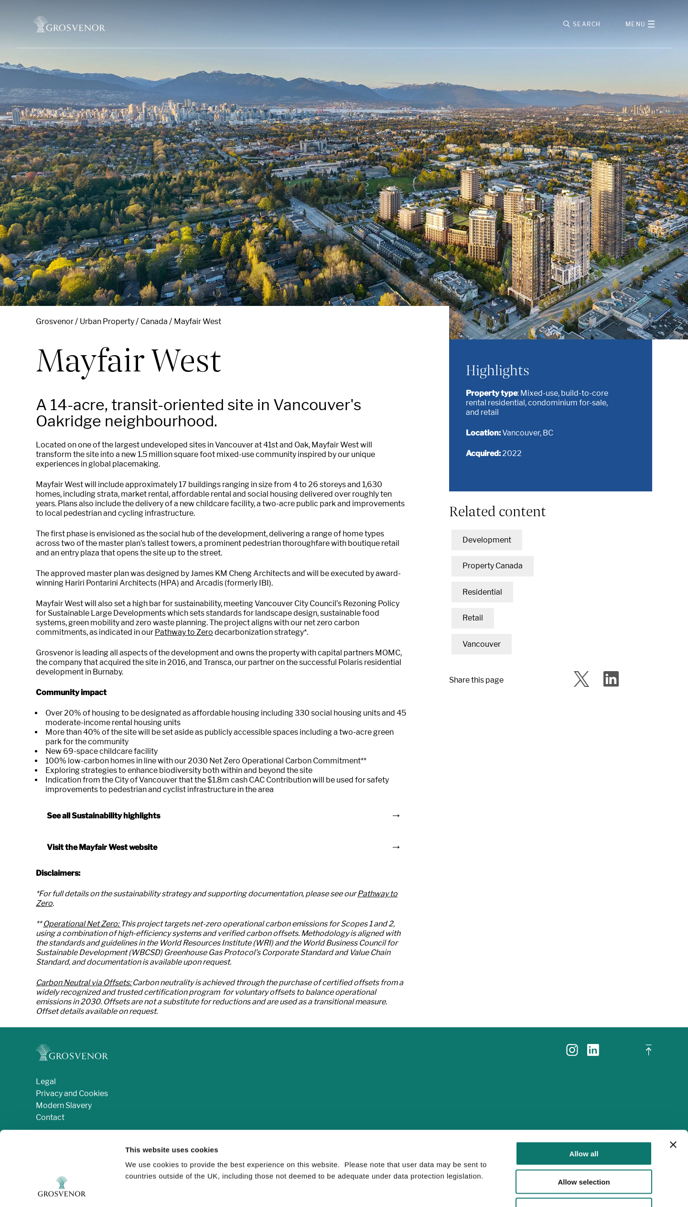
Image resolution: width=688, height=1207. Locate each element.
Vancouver (481, 644)
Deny (584, 1146)
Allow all (584, 1090)
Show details (501, 1188)
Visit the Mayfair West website (102, 847)
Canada (154, 321)
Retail (472, 617)
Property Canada (492, 565)
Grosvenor (55, 321)
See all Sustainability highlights (103, 815)
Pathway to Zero (184, 632)
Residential (482, 592)
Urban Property (107, 321)
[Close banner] (673, 1080)
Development (486, 539)
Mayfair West (197, 321)
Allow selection (584, 1118)
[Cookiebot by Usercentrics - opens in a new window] (62, 1188)
